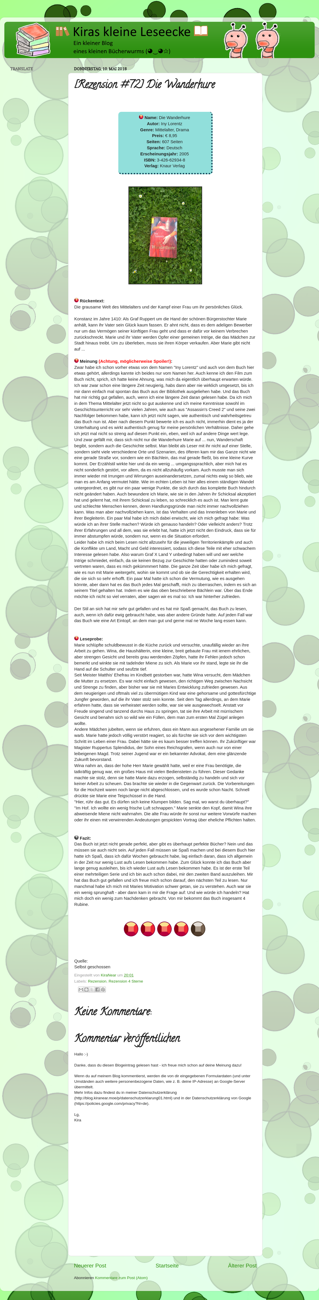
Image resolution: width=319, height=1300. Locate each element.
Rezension (97, 981)
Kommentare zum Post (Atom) (121, 1278)
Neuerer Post (90, 1266)
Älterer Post (242, 1266)
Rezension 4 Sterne (126, 981)
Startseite (167, 1266)
